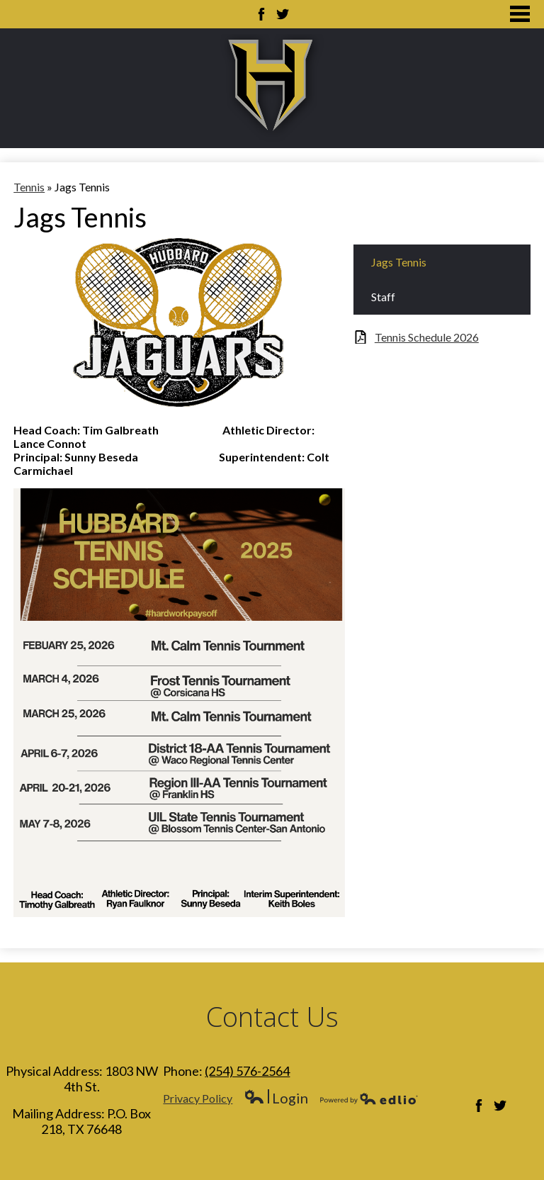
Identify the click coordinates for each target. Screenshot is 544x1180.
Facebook (261, 14)
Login (276, 1098)
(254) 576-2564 (247, 1071)
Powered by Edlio (369, 1098)
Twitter (282, 14)
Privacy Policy (197, 1098)
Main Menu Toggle (520, 14)
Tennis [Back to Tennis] (29, 186)
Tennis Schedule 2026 (427, 337)
